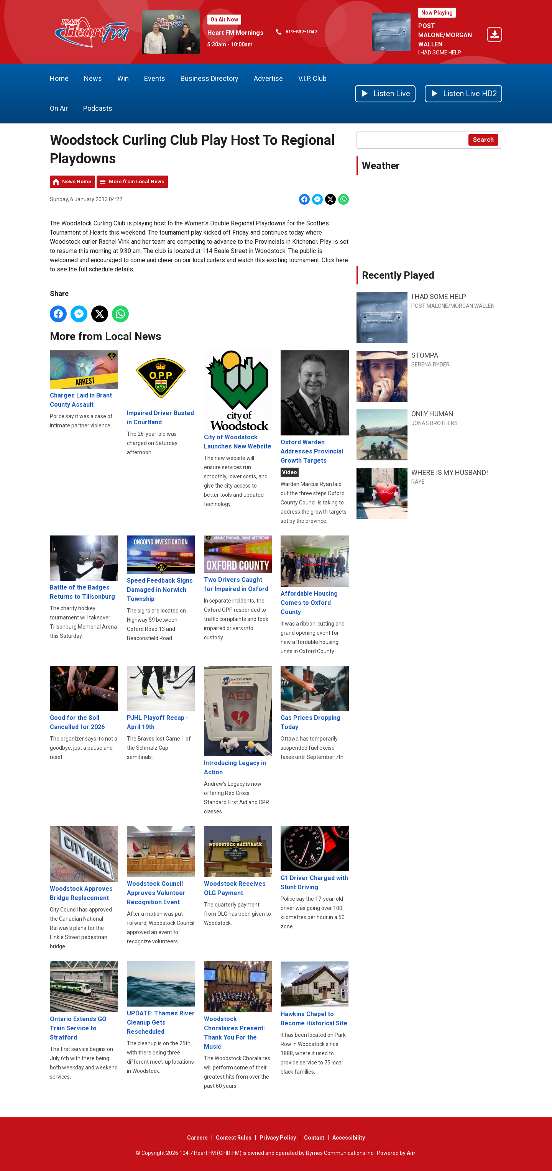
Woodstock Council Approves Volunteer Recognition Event (161, 866)
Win (123, 78)
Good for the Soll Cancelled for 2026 (84, 698)
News (93, 78)
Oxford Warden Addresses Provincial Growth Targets (314, 407)
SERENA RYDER (430, 364)
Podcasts (97, 108)
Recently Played (398, 275)
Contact (314, 1138)
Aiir (411, 1153)
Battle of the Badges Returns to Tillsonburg (84, 567)
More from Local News (136, 181)
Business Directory (209, 78)
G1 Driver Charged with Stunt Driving (314, 858)
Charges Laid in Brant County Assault (84, 379)
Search (483, 139)
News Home (76, 181)
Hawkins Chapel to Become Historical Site (314, 994)
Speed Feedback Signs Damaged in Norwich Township (161, 569)
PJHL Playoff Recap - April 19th (161, 698)
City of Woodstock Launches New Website (238, 400)
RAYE (418, 482)
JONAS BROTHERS (434, 423)
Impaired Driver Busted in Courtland (161, 388)
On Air (59, 108)
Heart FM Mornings (235, 32)
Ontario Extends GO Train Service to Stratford (84, 1001)
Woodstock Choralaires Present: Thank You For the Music (238, 1005)
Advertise (268, 78)
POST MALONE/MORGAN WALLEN (445, 35)
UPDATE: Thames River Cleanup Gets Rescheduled (161, 998)
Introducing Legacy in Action (238, 721)
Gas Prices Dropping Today (314, 698)
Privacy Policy (278, 1138)
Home (59, 78)
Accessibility (348, 1138)
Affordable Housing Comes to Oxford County (314, 575)
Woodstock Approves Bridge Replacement (84, 864)
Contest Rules (233, 1138)
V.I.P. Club (312, 78)
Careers (197, 1138)
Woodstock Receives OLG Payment (238, 861)
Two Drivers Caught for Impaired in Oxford (238, 564)
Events (154, 78)
